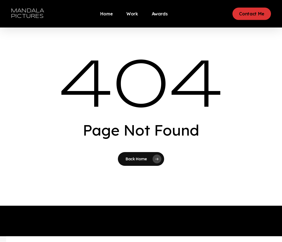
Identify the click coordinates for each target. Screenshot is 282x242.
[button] (141, 239)
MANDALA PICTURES (27, 13)
